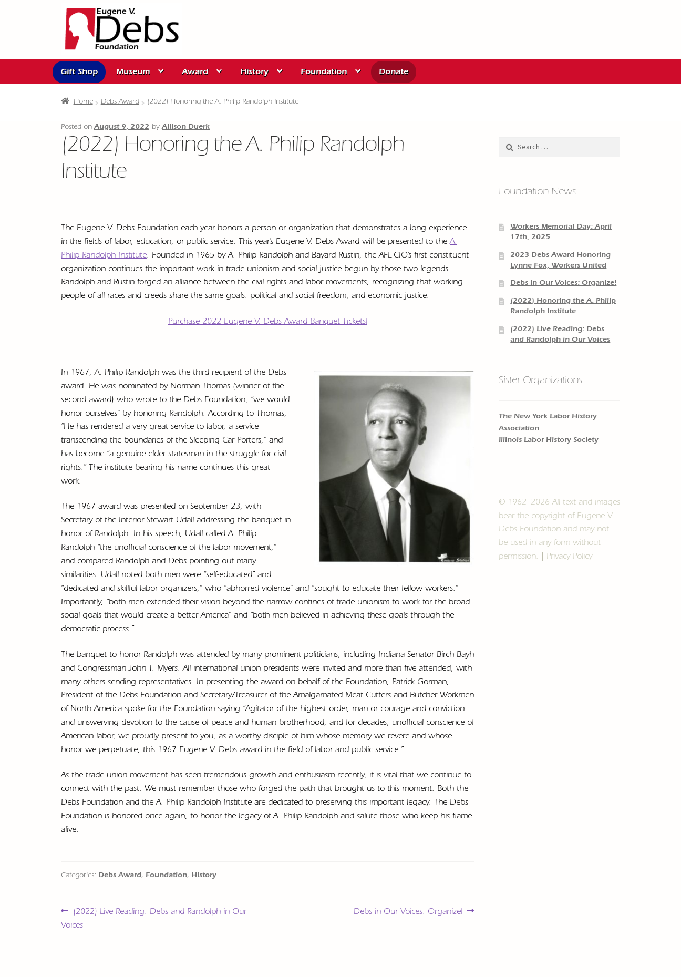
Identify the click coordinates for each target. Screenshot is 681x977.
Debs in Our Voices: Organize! (408, 912)
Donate (393, 72)
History (254, 72)
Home (83, 102)
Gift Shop (79, 72)
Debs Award (120, 102)
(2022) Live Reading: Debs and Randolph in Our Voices (153, 917)
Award (195, 72)
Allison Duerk (186, 127)
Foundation (324, 72)
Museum (133, 72)
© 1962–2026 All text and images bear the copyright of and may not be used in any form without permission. (559, 530)
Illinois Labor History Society (549, 441)
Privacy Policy (569, 557)
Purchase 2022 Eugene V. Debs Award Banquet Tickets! (267, 322)
